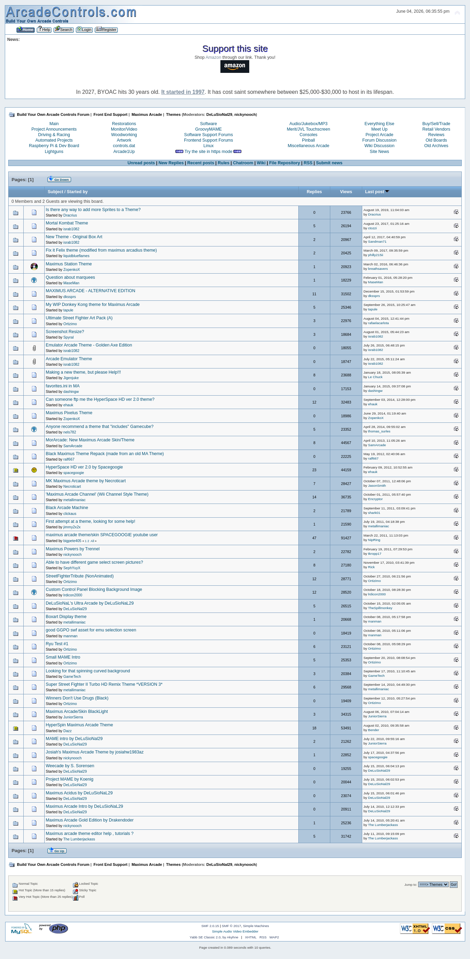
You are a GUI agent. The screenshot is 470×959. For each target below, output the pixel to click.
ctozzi (372, 228)
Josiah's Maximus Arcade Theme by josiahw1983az (95, 752)
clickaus (70, 513)
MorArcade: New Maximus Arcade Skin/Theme (90, 440)
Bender (373, 730)
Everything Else (379, 123)
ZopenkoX (72, 269)
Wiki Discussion (379, 145)
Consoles (309, 134)
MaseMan (72, 283)
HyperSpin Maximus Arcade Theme (79, 725)
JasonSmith (377, 485)
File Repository (284, 163)
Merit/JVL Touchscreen (308, 129)
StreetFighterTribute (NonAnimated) (80, 576)
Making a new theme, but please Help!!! (83, 372)
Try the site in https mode (208, 151)
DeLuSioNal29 (219, 114)
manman (374, 621)
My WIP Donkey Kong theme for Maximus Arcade (93, 304)
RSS (307, 163)
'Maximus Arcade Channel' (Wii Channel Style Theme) (97, 494)
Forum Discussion (379, 140)
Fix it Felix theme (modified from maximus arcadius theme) (101, 250)
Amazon (213, 57)
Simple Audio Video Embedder (235, 931)
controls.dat (124, 145)
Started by (77, 191)
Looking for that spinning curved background (88, 671)
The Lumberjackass (383, 825)
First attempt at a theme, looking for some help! (90, 521)
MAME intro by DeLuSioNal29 (74, 738)
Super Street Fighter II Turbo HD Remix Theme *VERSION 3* (104, 684)
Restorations (124, 123)
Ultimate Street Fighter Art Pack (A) (79, 318)
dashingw (71, 391)
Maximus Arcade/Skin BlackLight (77, 711)
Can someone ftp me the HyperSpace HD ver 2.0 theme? (100, 399)
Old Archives (436, 145)
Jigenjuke (71, 378)
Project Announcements (54, 129)
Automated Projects (54, 140)
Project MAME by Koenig (69, 779)
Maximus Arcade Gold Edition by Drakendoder (90, 820)
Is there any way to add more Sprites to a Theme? (93, 209)
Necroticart (72, 486)
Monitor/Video (124, 129)
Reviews (436, 134)
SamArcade (73, 446)
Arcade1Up (124, 151)
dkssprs (70, 297)
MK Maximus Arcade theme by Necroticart (86, 480)
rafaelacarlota (378, 323)
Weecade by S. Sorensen (70, 765)
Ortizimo (70, 324)
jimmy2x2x (72, 527)
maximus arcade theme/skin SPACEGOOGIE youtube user (102, 534)
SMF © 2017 (231, 926)
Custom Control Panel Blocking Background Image (94, 589)
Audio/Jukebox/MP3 (308, 123)
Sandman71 (377, 241)
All (92, 541)
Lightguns (54, 151)
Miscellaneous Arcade (308, 145)
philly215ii (375, 255)
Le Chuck (375, 377)
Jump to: (410, 884)
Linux (208, 145)
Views (346, 191)
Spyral (69, 337)
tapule (68, 310)
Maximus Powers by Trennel (73, 549)
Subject (55, 191)
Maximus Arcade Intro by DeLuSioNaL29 (84, 806)
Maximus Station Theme (69, 264)
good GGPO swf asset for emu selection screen (91, 630)
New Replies (171, 163)
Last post (377, 191)
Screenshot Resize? (65, 331)
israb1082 (72, 229)
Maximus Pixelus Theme (69, 412)
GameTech (72, 676)
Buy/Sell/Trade (436, 123)
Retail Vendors (436, 129)
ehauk (68, 405)
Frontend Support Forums (208, 140)
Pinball (308, 140)
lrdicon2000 (73, 595)
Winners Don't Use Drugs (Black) (77, 698)
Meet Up (379, 129)
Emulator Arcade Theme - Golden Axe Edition (89, 345)
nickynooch (245, 114)
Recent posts (200, 163)
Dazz (68, 731)
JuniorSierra (73, 717)
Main (54, 123)
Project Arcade (379, 134)
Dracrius (70, 215)
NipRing (374, 540)
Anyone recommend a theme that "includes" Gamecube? (99, 426)
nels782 (70, 432)
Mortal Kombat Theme (67, 223)
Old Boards (436, 140)
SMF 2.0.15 (210, 926)
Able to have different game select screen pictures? (94, 562)
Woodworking (124, 134)
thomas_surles (379, 431)
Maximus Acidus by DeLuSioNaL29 (79, 793)
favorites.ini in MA (62, 386)
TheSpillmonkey (380, 608)
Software (208, 123)
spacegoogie (74, 473)
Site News (379, 151)
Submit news (329, 163)
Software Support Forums (208, 134)
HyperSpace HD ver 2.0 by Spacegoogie (84, 467)
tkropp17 (374, 553)
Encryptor (375, 499)
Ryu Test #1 (57, 643)
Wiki (261, 163)
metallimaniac (75, 500)
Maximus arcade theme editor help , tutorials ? (90, 833)
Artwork (124, 140)
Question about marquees (70, 277)
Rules (223, 163)
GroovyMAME (208, 129)
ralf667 (69, 459)
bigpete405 (72, 541)
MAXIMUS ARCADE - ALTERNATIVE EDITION (90, 290)
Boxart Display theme (66, 616)
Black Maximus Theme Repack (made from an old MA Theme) (105, 453)
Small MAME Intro (63, 657)
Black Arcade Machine (67, 507)
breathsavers (378, 269)
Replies (314, 191)
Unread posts (141, 163)
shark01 (374, 513)
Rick (371, 567)
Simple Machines (256, 926)
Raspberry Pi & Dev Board (54, 145)
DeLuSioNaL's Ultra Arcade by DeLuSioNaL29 (90, 603)
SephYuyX (72, 568)
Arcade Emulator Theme (69, 358)
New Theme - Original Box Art (74, 236)
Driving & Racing (54, 134)
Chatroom (243, 163)
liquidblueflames (77, 256)
